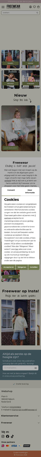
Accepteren (8, 267)
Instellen (34, 267)
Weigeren (22, 267)
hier (16, 249)
